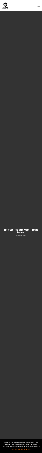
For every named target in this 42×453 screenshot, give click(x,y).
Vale (12, 449)
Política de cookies (24, 449)
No (16, 449)
